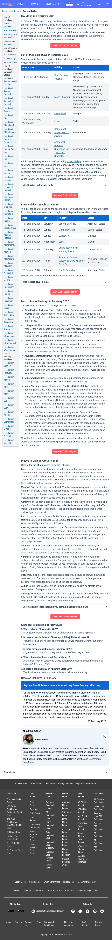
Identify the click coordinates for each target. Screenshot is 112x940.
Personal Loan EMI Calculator (98, 816)
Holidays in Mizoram (9, 264)
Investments (68, 882)
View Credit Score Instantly (65, 45)
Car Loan (27, 890)
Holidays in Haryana (9, 178)
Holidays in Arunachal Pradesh (9, 101)
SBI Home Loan (66, 813)
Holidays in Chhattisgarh (10, 130)
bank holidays (74, 161)
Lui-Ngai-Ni (60, 113)
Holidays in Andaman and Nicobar (10, 81)
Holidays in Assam (9, 109)
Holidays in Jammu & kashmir (9, 197)
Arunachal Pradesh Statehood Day (62, 145)
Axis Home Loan (67, 830)
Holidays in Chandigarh (9, 123)
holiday (71, 340)
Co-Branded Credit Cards (15, 851)
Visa (96, 890)
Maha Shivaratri (62, 97)
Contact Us (28, 923)
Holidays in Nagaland (9, 271)
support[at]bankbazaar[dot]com (48, 911)
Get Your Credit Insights (65, 195)
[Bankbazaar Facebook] (88, 911)
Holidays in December (9, 441)
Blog (39, 922)
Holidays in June (9, 399)
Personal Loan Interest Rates (50, 856)
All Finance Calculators (99, 800)
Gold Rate (69, 890)
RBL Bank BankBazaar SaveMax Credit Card (14, 823)
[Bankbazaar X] (73, 911)
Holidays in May (9, 392)
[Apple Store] (21, 911)
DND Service (85, 923)
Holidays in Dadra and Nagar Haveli (10, 139)
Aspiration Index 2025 (86, 783)
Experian (34, 809)
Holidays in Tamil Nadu (9, 313)
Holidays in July (9, 406)
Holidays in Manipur (9, 250)
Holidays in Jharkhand (9, 205)
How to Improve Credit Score (33, 835)
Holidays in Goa (9, 164)
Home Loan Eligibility (66, 852)
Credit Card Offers (52, 882)
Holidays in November (9, 434)
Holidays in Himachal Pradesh (9, 187)
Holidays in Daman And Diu (9, 149)
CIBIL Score (35, 813)
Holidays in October (9, 427)
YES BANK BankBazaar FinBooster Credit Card (14, 810)
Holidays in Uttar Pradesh (10, 341)
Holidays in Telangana (9, 320)
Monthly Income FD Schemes (82, 859)
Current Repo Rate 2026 (67, 862)
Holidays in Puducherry (9, 285)
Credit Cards (36, 783)
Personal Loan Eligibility (50, 845)
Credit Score (32, 803)
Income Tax (39, 890)
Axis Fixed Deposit (82, 817)
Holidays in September (9, 420)
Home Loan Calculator (99, 807)
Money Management (87, 882)
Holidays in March (9, 378)
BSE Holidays (10, 54)
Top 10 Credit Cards (13, 844)
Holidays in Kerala (9, 219)
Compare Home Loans (66, 805)
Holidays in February (9, 371)
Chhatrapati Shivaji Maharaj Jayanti (62, 132)
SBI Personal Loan (50, 815)
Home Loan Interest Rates (65, 840)
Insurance (50, 783)
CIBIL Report (33, 819)
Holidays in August (9, 413)
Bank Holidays (10, 30)
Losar (57, 121)
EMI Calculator (98, 848)
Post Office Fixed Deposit (82, 826)
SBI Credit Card (13, 832)
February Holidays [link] (30, 11)
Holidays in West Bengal (9, 348)
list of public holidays (67, 21)
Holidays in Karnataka (9, 212)
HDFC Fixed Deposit (82, 810)
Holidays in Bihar (9, 116)
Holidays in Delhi (9, 157)
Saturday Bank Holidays (10, 36)
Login (99, 4)
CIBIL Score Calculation (35, 826)
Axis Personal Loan (50, 835)
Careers (18, 922)
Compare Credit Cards (14, 800)
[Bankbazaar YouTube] (102, 911)
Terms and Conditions (49, 923)
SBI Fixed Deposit (81, 803)
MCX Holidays (10, 62)
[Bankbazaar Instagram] (95, 911)
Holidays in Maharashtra (9, 243)
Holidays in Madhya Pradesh (9, 235)
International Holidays (9, 43)
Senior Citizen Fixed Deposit (80, 837)
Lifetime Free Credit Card (13, 837)
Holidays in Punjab (9, 292)
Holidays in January (9, 364)
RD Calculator (98, 841)
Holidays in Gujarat (9, 171)
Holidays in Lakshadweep (10, 226)
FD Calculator (98, 834)
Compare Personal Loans (50, 805)
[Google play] (11, 911)
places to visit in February (56, 465)
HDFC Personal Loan (50, 825)
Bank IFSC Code (55, 890)
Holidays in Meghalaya (9, 257)
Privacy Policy (98, 923)
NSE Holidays (10, 58)
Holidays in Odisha (9, 278)
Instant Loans (49, 866)
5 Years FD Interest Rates (82, 849)
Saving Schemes (65, 783)
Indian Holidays (15, 11)
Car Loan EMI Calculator (98, 826)
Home (4, 11)
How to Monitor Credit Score (33, 848)
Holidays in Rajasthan (9, 299)
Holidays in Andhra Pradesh (9, 91)
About (9, 922)
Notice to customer (68, 923)
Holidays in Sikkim (9, 306)
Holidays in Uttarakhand (9, 334)
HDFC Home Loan (65, 822)
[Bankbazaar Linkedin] (80, 911)
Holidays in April (9, 385)
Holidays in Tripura (9, 327)
